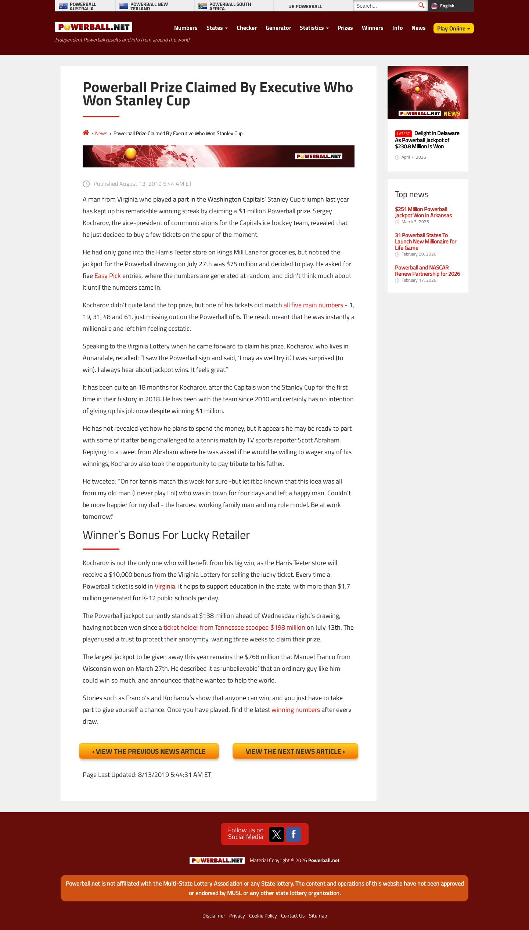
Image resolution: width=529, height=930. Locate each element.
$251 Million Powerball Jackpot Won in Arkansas (423, 212)
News (418, 27)
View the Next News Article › (295, 751)
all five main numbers (313, 305)
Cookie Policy (263, 915)
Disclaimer (213, 915)
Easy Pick (107, 276)
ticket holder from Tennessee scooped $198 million (234, 627)
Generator (278, 27)
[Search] (390, 5)
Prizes (345, 27)
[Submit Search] (421, 5)
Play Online (451, 28)
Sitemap (318, 915)
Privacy (237, 915)
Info (397, 27)
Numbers (186, 27)
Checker (247, 27)
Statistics (312, 27)
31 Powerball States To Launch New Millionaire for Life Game (425, 241)
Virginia (165, 586)
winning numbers (295, 709)
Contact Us (293, 915)
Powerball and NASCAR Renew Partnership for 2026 (427, 270)
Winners (373, 27)
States (214, 27)
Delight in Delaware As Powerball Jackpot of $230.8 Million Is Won (427, 139)
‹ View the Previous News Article (149, 751)
